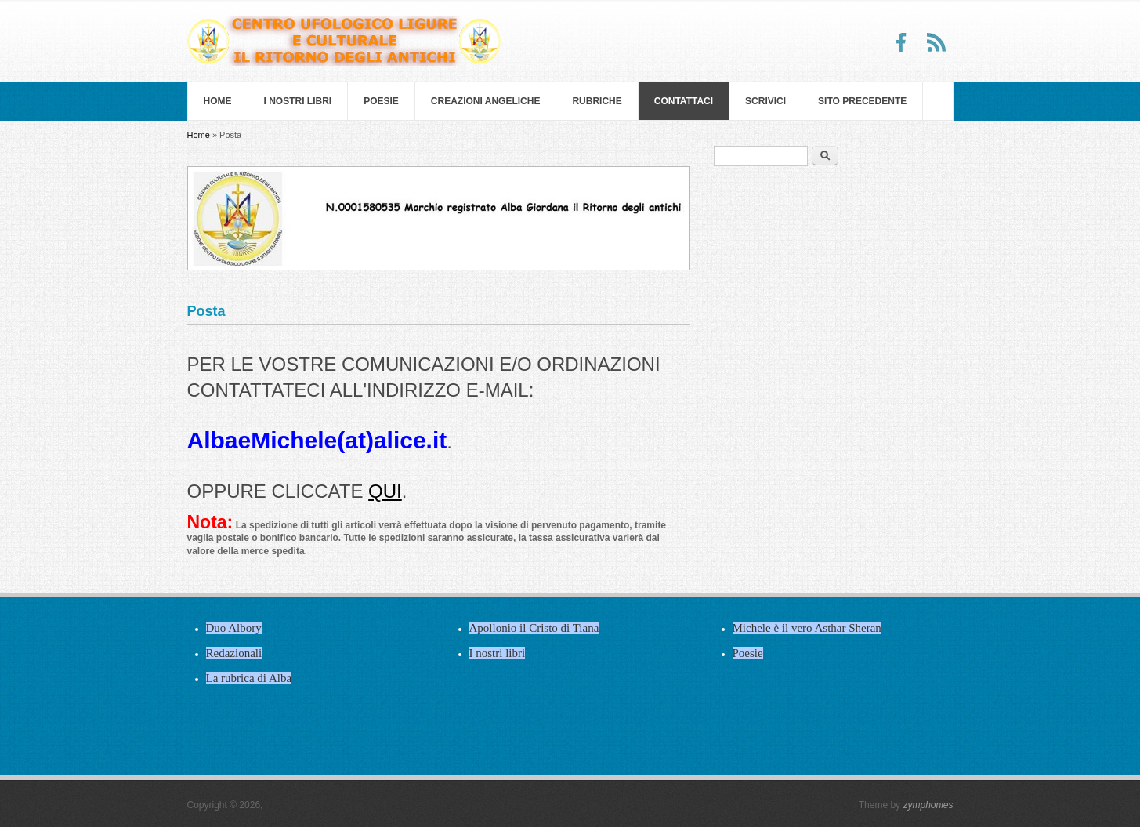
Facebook (901, 42)
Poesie (381, 101)
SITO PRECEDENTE (862, 101)
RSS (936, 42)
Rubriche (596, 101)
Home (218, 101)
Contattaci (683, 101)
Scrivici (765, 101)
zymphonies (928, 805)
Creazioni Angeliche (486, 101)
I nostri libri (298, 101)
